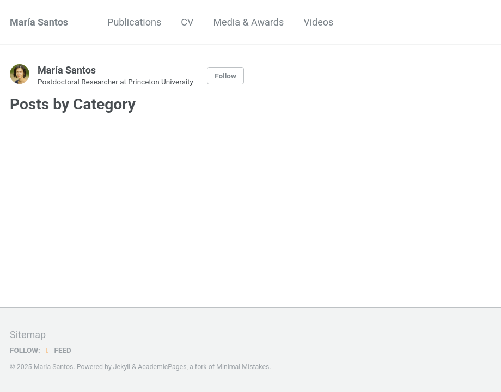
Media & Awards (248, 22)
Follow (225, 75)
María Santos (39, 22)
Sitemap (28, 334)
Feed (57, 350)
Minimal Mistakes (242, 367)
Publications (134, 22)
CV (187, 22)
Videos (318, 22)
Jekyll (122, 367)
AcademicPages (162, 367)
